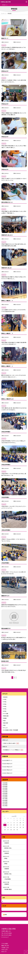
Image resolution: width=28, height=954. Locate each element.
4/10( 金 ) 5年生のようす (7, 766)
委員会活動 (6, 716)
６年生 (5, 711)
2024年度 (5, 786)
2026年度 (5, 783)
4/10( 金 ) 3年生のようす (7, 773)
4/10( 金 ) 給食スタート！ (7, 760)
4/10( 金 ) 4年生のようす (7, 770)
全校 (5, 725)
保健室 (5, 718)
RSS (6, 914)
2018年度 (5, 797)
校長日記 (5, 697)
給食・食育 (6, 723)
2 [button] (14, 677)
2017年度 (5, 798)
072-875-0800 (8, 933)
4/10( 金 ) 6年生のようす (7, 763)
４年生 (5, 706)
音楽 (5, 720)
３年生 (5, 704)
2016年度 (5, 800)
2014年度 (5, 804)
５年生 (5, 708)
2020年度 (5, 793)
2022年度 (5, 790)
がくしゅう (6, 727)
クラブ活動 (6, 713)
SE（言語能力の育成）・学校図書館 (11, 730)
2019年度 (5, 795)
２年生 (5, 701)
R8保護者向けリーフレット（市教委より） (13, 750)
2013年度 (5, 805)
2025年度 (5, 784)
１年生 (5, 699)
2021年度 (5, 791)
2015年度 (5, 802)
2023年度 (5, 788)
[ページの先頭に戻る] (26, 952)
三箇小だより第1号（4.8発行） (11, 743)
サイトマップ (5, 937)
